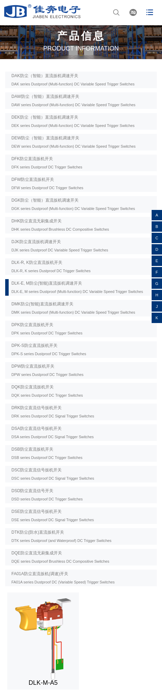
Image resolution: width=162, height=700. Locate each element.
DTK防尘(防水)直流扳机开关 (61, 536)
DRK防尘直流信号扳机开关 (52, 411)
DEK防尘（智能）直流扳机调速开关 (73, 121)
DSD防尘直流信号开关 (47, 494)
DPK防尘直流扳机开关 (46, 328)
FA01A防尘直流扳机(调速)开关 (63, 577)
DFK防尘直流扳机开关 (46, 162)
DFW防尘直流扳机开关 (47, 183)
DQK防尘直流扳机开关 (47, 391)
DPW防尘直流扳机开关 (47, 370)
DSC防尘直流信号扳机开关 (52, 474)
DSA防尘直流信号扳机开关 (52, 432)
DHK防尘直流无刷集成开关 (60, 225)
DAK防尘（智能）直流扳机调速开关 (73, 79)
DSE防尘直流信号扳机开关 (52, 515)
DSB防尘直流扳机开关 (46, 453)
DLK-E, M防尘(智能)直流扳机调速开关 (77, 287)
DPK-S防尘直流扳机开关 (48, 349)
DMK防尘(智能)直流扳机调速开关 (73, 308)
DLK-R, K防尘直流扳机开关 (51, 266)
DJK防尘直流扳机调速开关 (59, 245)
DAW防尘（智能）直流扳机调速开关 (73, 100)
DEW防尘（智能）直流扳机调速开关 (73, 142)
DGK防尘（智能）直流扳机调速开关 (73, 204)
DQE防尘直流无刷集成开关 (60, 557)
